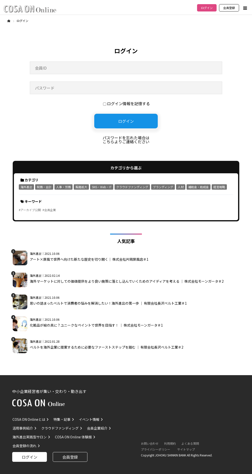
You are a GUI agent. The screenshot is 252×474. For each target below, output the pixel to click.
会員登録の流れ (24, 445)
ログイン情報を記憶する (126, 103)
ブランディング (163, 187)
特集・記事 (62, 419)
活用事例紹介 (22, 428)
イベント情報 (89, 419)
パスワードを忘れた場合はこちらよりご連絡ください (126, 139)
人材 (181, 187)
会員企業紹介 (97, 428)
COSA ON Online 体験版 (73, 436)
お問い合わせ (149, 443)
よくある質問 (190, 443)
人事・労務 (63, 187)
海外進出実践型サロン (29, 436)
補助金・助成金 (198, 187)
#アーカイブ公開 (30, 210)
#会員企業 (49, 210)
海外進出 (26, 187)
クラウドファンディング (132, 187)
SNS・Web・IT (102, 187)
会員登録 (229, 8)
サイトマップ (186, 449)
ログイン (207, 8)
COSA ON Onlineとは (28, 419)
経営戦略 (219, 187)
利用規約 (170, 443)
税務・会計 (44, 187)
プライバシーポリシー (155, 449)
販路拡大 (81, 187)
